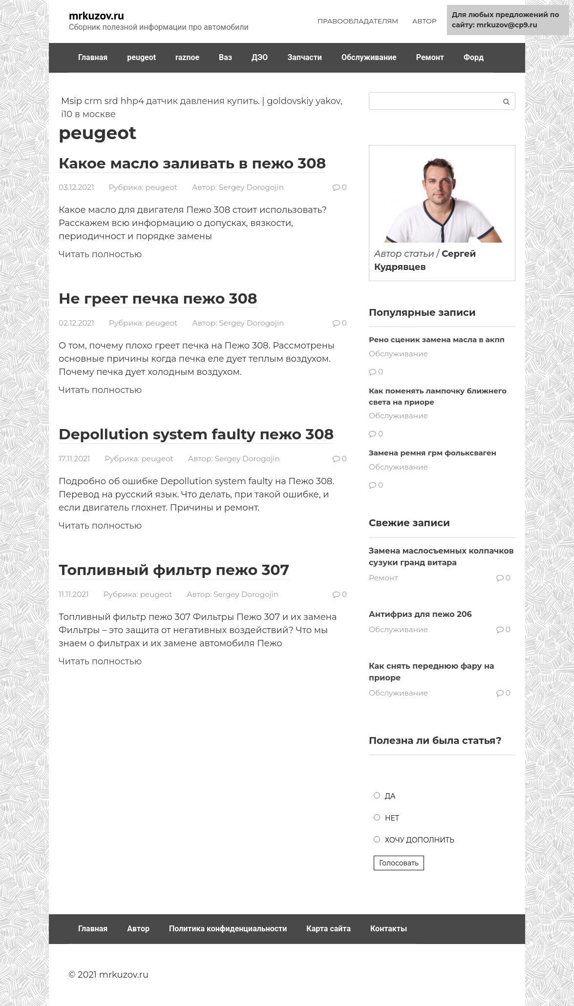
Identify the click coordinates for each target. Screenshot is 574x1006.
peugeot (141, 57)
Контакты (388, 928)
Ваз (225, 57)
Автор (138, 928)
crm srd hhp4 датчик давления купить (171, 101)
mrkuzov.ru (96, 15)
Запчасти (304, 57)
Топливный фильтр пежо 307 (174, 569)
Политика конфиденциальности (228, 928)
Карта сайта (328, 928)
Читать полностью (100, 254)
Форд (474, 57)
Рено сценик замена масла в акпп (437, 339)
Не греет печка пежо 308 (158, 298)
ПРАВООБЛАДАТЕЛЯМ (358, 21)
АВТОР (424, 21)
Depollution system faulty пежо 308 (197, 434)
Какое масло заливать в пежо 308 (193, 163)
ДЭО (260, 57)
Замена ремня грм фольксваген (432, 452)
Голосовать (399, 863)
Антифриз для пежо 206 (420, 614)
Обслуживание (369, 57)
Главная (92, 57)
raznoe (187, 57)
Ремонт (430, 57)
